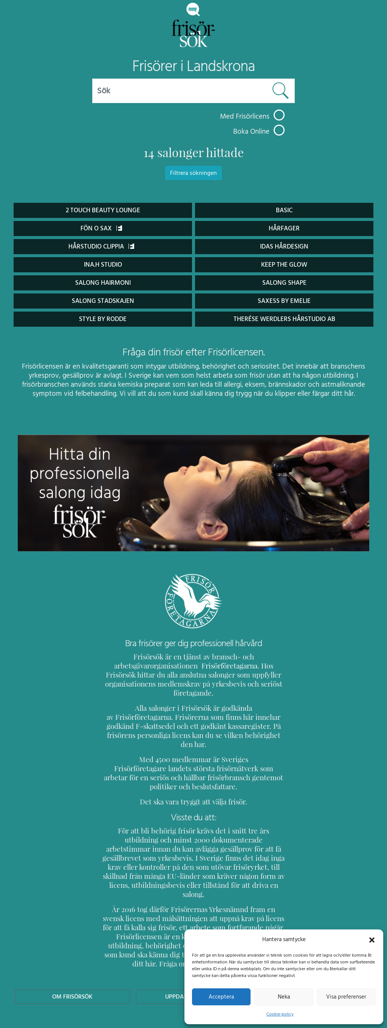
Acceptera (221, 996)
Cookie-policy (280, 1014)
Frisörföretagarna (209, 666)
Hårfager (284, 228)
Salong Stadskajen (102, 300)
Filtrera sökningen (193, 173)
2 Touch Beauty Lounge (103, 210)
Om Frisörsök (72, 951)
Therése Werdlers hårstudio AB (284, 319)
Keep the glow (284, 264)
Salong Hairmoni (103, 282)
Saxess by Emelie (284, 300)
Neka (283, 996)
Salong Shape (284, 282)
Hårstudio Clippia (101, 246)
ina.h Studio (103, 264)
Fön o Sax (101, 228)
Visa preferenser (346, 996)
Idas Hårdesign (284, 246)
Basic (284, 210)
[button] (372, 939)
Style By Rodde (102, 319)
